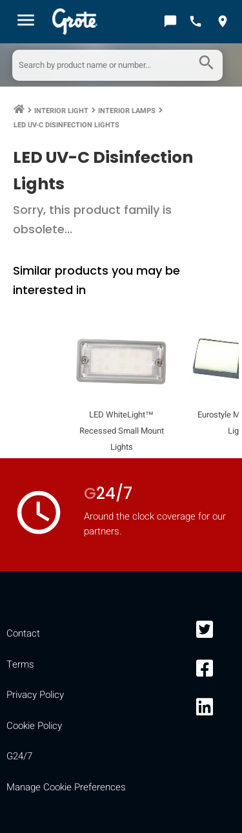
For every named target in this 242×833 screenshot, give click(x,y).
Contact (23, 633)
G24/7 (19, 756)
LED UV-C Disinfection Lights (66, 125)
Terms (20, 664)
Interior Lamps (127, 110)
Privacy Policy (35, 695)
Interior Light (61, 110)
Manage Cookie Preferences (66, 787)
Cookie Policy (34, 726)
